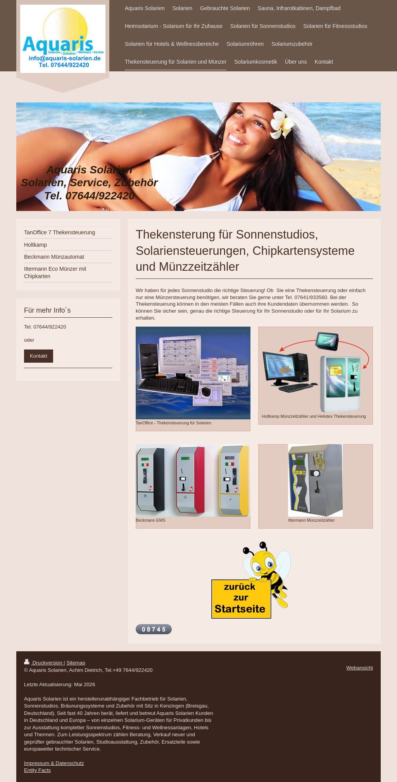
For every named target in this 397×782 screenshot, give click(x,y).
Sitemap (75, 663)
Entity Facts (37, 770)
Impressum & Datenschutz (54, 763)
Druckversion (44, 663)
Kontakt (38, 356)
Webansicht (359, 668)
